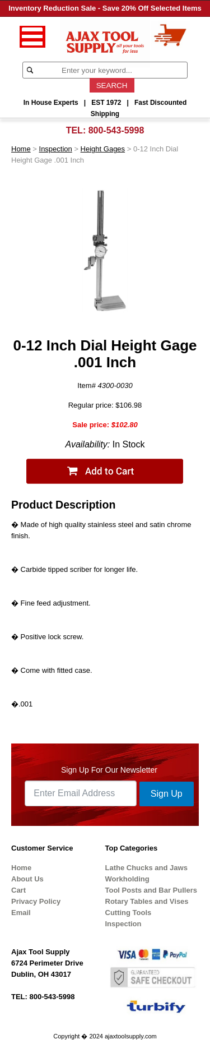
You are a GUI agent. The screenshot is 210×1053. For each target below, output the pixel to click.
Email (21, 912)
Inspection (55, 149)
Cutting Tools (128, 912)
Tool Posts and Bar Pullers (151, 890)
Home (21, 149)
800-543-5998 (116, 130)
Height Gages (103, 149)
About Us (27, 879)
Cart (18, 890)
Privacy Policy (35, 901)
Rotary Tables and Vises (147, 901)
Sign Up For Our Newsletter (109, 770)
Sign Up (167, 793)
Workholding (127, 879)
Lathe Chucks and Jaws (146, 867)
